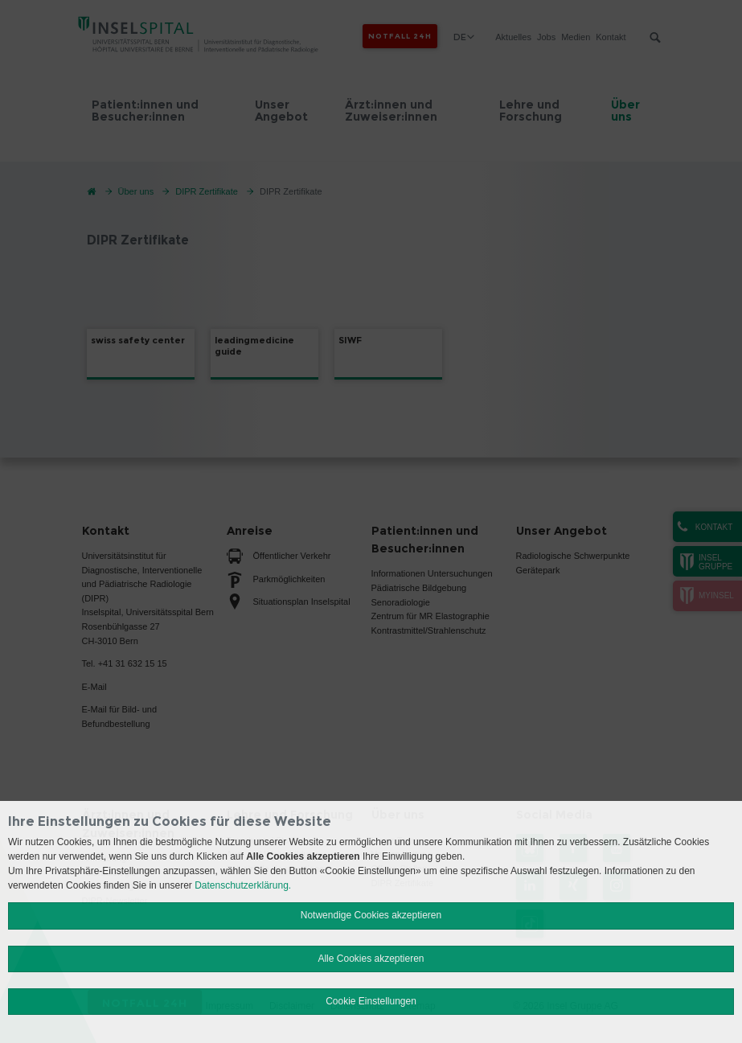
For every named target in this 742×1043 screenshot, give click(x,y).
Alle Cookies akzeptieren (371, 958)
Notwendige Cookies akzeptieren (371, 915)
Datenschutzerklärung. (243, 885)
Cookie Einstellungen (371, 1001)
